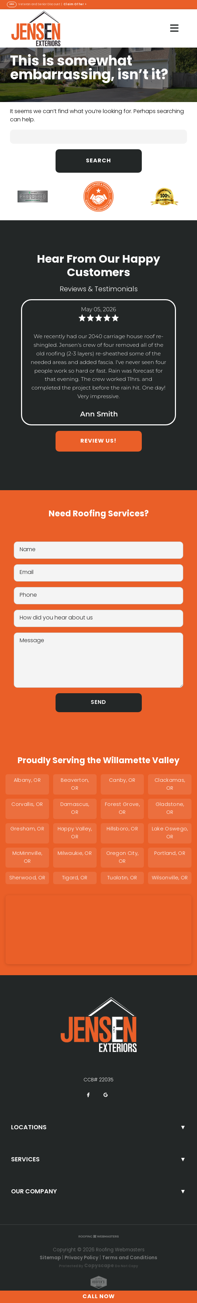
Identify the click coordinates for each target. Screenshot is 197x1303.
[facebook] (88, 1095)
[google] (105, 1095)
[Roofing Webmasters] (98, 1237)
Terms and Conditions (129, 1258)
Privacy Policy (81, 1258)
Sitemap (50, 1258)
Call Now (98, 1297)
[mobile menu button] (174, 28)
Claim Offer (75, 4)
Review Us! (98, 441)
